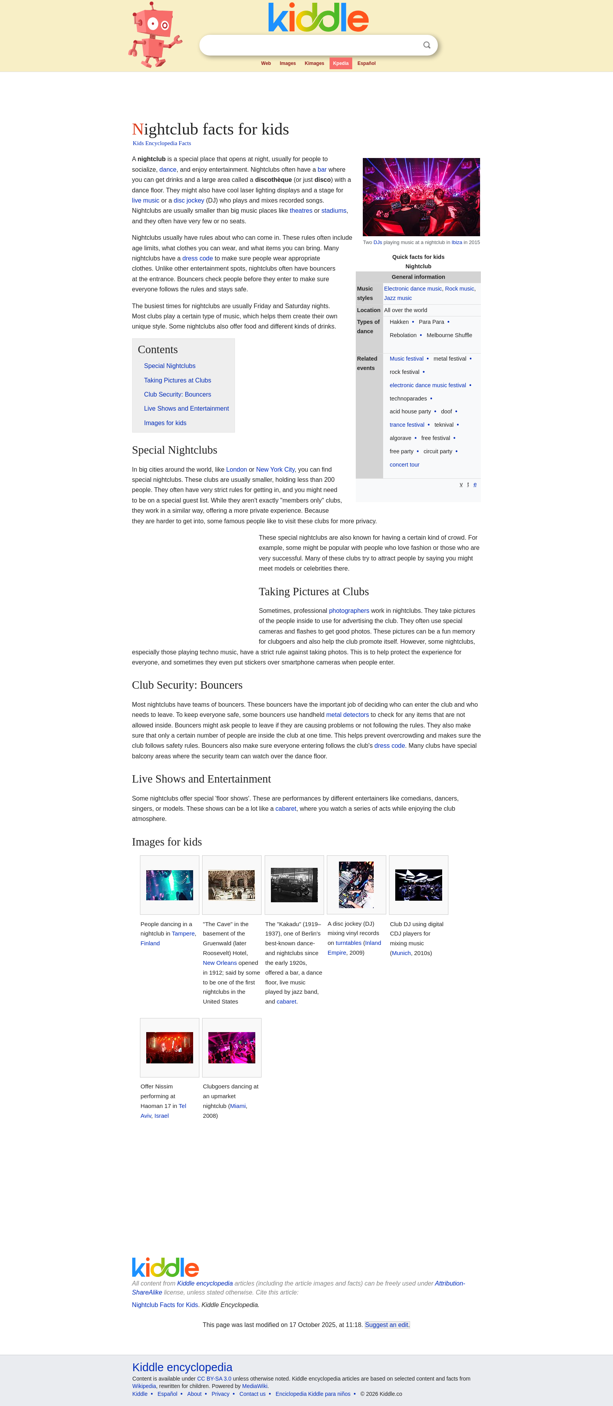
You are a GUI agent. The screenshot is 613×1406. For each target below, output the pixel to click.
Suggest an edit (386, 1325)
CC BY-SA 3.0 (214, 1378)
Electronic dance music (413, 289)
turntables (349, 942)
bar (322, 169)
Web (266, 63)
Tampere (183, 933)
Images (288, 63)
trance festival (407, 425)
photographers (349, 610)
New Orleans (220, 962)
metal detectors (347, 714)
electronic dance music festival (428, 385)
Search (427, 45)
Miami (238, 1106)
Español (366, 63)
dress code (198, 258)
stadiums (333, 210)
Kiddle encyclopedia (205, 1283)
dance (168, 169)
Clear (411, 45)
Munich (401, 953)
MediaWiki (255, 1386)
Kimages (314, 63)
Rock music (459, 289)
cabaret (286, 808)
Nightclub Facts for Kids (165, 1305)
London (236, 469)
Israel (161, 1115)
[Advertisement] (306, 93)
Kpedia (341, 63)
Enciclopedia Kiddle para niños (313, 1394)
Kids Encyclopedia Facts (162, 143)
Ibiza (457, 242)
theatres (301, 210)
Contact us (253, 1394)
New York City (275, 469)
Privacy (220, 1394)
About (194, 1394)
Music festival (406, 359)
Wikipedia (144, 1386)
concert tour (404, 464)
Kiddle (140, 1394)
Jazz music (398, 298)
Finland (150, 943)
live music (146, 200)
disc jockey (189, 200)
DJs (377, 242)
